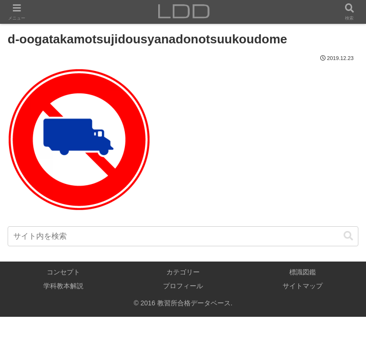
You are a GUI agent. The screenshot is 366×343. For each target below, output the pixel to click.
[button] (348, 236)
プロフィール (183, 286)
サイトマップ (303, 286)
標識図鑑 (302, 272)
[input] (183, 236)
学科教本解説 (63, 286)
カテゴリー (183, 272)
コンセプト (63, 272)
